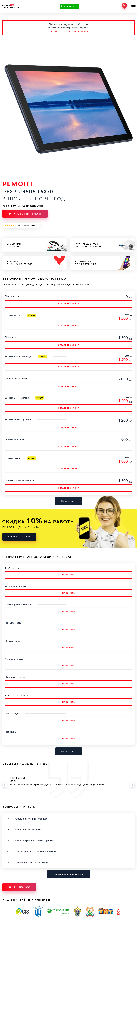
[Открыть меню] (133, 6)
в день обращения (102, 263)
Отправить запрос (19, 537)
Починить (68, 575)
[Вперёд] (132, 785)
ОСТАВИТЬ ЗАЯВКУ (68, 304)
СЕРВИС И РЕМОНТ (10, 6)
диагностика (34, 245)
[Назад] (4, 785)
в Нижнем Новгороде (34, 263)
